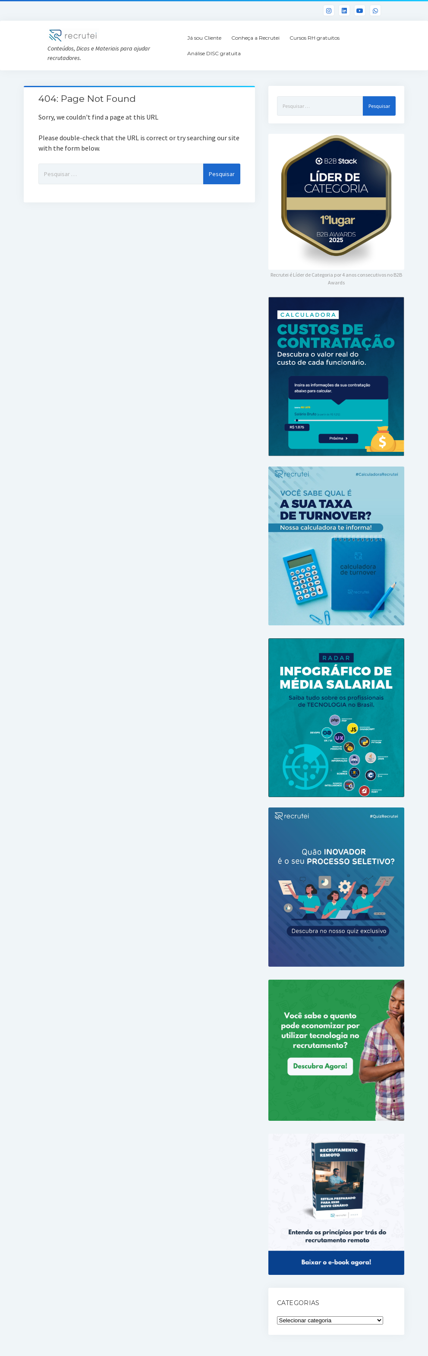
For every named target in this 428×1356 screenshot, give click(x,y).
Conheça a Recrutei (255, 38)
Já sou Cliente (204, 38)
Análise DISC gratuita (214, 53)
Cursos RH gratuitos (315, 38)
